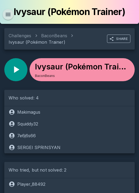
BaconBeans (54, 35)
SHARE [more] (118, 38)
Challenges (20, 35)
